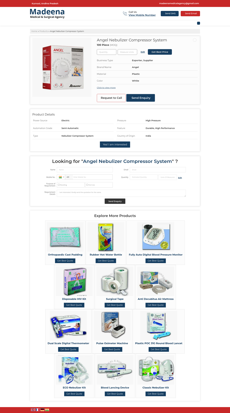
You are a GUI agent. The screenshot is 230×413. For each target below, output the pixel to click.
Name (52, 169)
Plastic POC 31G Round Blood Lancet (158, 343)
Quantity (124, 177)
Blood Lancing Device (115, 387)
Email (126, 169)
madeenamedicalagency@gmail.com (179, 3)
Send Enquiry (141, 98)
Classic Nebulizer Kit (155, 387)
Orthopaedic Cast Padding (65, 254)
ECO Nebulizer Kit (74, 387)
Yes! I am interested (115, 144)
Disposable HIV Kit (74, 298)
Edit (143, 52)
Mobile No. (50, 177)
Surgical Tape (115, 298)
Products (43, 31)
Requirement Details (49, 193)
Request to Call (111, 98)
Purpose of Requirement (49, 185)
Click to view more (106, 87)
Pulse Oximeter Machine (112, 343)
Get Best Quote (65, 260)
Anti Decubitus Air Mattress (156, 298)
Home (34, 31)
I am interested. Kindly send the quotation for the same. (121, 193)
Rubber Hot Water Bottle (106, 254)
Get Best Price (160, 52)
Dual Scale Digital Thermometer (68, 343)
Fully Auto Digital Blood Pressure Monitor (155, 254)
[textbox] (127, 52)
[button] (142, 15)
